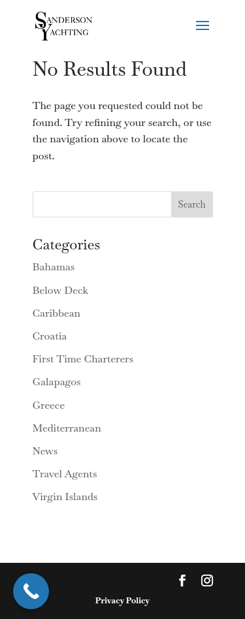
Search (192, 204)
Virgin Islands (65, 496)
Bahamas (54, 267)
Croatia (50, 336)
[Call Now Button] (31, 591)
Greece (49, 405)
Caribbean (57, 313)
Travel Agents (65, 474)
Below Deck (61, 290)
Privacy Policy (122, 600)
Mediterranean (67, 428)
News (45, 451)
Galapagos (57, 382)
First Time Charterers (83, 359)
